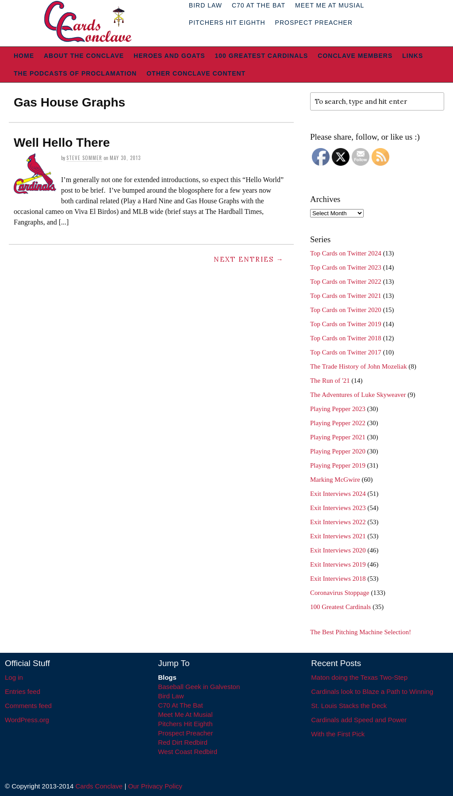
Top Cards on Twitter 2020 (345, 309)
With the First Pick (338, 734)
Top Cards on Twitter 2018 (345, 338)
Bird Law (171, 696)
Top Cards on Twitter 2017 (345, 352)
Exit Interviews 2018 (338, 578)
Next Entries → (249, 259)
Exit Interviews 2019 (338, 564)
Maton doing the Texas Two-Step (359, 677)
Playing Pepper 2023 (337, 408)
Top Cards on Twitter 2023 (345, 267)
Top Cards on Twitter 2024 (345, 253)
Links (412, 55)
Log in (14, 677)
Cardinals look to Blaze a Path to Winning (372, 691)
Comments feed (28, 705)
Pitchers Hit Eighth (227, 22)
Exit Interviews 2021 (338, 536)
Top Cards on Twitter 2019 (345, 324)
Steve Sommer (84, 157)
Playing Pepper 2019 (337, 465)
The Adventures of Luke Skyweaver (358, 394)
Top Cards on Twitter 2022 (345, 281)
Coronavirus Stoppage (339, 592)
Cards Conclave (99, 786)
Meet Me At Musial (185, 714)
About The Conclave (84, 55)
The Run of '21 (330, 380)
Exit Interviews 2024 (338, 493)
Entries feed (22, 691)
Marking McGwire (335, 479)
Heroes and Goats (169, 55)
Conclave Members (355, 55)
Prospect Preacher (314, 22)
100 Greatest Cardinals (261, 55)
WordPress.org (27, 720)
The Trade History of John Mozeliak (358, 366)
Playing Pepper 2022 (337, 423)
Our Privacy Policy (155, 786)
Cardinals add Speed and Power (359, 720)
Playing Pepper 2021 (337, 437)
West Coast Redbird (187, 751)
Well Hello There (62, 142)
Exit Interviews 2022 (338, 522)
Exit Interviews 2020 (338, 550)
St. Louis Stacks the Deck (349, 705)
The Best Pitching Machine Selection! (360, 632)
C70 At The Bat (180, 705)
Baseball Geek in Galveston (199, 686)
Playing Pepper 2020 (337, 451)
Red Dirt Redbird (182, 742)
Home (24, 55)
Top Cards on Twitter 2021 (345, 295)
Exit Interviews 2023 (338, 507)
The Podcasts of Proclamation (75, 73)
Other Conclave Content (196, 73)
